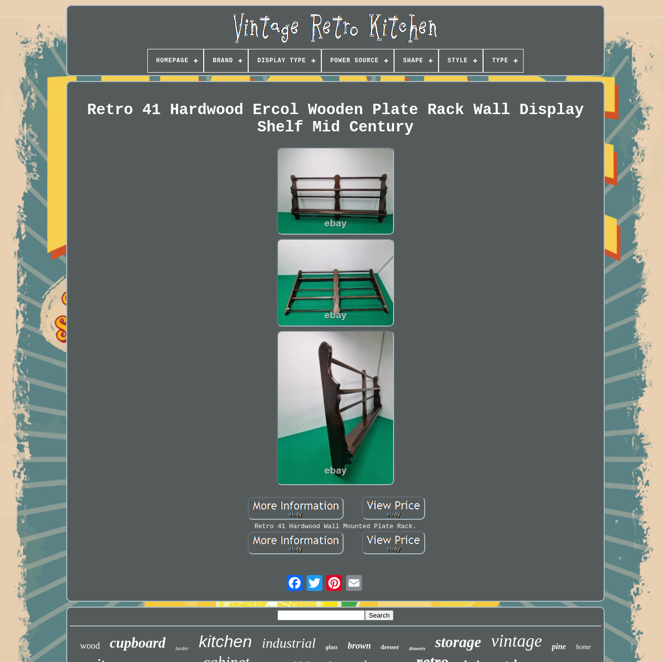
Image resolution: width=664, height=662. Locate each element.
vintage (516, 641)
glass (332, 647)
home (583, 647)
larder (182, 648)
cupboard (138, 643)
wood (90, 646)
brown (359, 646)
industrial (289, 643)
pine (559, 646)
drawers (417, 648)
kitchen (225, 641)
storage (458, 642)
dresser (390, 647)
